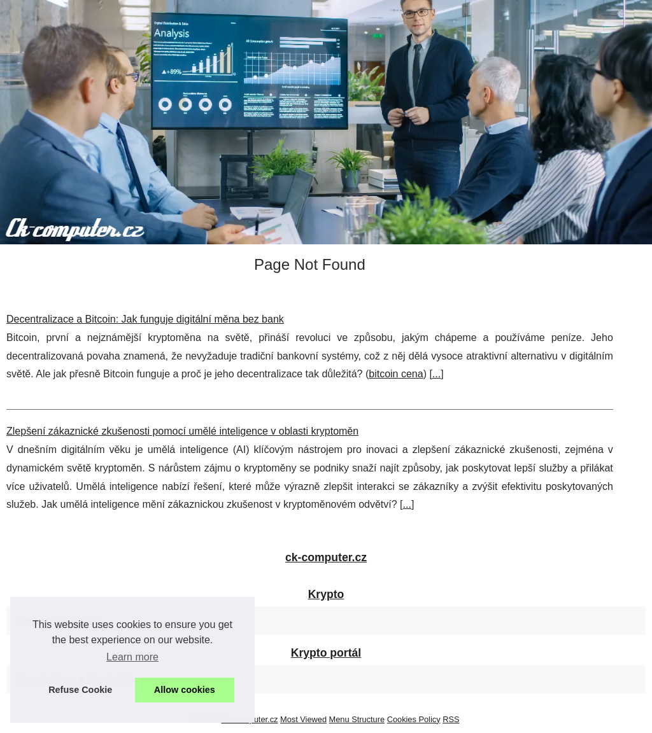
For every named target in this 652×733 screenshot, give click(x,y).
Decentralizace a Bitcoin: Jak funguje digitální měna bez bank (145, 319)
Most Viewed (303, 719)
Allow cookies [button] (184, 690)
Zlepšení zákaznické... (61, 620)
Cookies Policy (414, 719)
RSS (451, 719)
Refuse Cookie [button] (80, 690)
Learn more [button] (132, 657)
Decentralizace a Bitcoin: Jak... (78, 679)
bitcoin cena (396, 373)
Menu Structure (357, 719)
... (436, 373)
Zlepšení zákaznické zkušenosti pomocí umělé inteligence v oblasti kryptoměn (182, 431)
